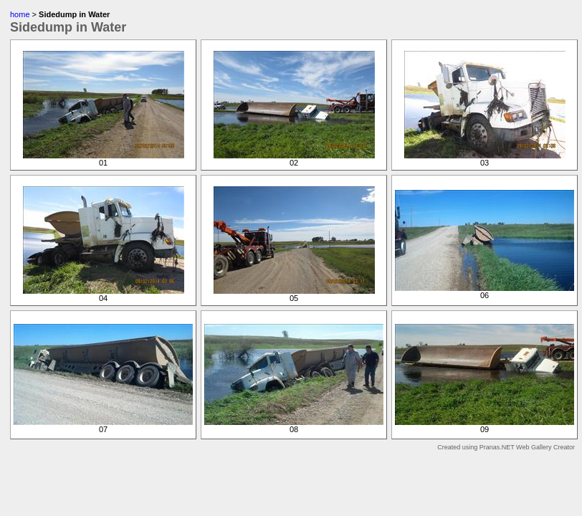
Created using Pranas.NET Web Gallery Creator (506, 447)
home (20, 14)
